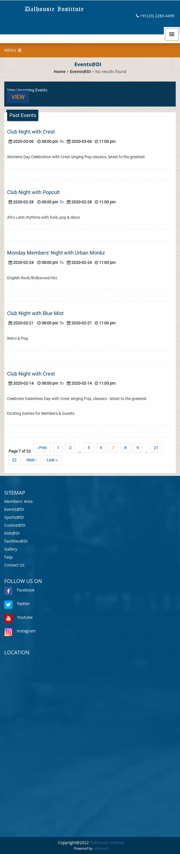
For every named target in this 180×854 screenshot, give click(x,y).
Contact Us (14, 565)
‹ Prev (42, 447)
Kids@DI (12, 533)
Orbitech (102, 848)
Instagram (20, 631)
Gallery (10, 549)
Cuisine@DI (14, 525)
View (18, 96)
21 (156, 447)
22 (14, 460)
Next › (31, 460)
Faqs (8, 557)
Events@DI (80, 71)
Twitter (17, 603)
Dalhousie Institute (107, 842)
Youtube (18, 617)
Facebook (19, 590)
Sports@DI (14, 517)
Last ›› (52, 460)
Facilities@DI (16, 541)
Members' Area (18, 501)
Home (59, 71)
